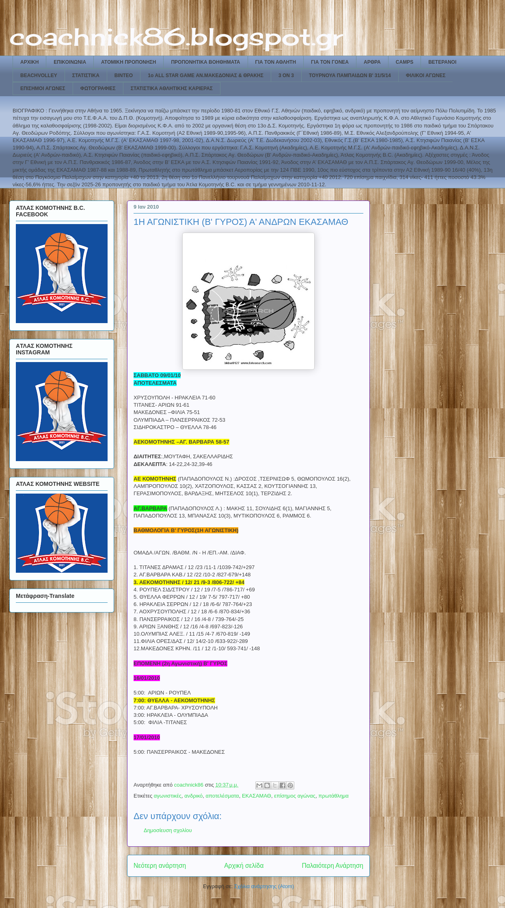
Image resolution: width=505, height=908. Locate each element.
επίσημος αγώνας (294, 796)
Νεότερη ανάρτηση (160, 865)
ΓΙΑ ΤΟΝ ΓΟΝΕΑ (330, 62)
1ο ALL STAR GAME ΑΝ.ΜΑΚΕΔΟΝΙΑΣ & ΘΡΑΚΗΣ (205, 75)
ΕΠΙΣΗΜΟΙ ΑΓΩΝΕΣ (42, 88)
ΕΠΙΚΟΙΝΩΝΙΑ (70, 62)
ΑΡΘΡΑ (372, 62)
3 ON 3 (286, 75)
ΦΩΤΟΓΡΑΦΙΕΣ (98, 88)
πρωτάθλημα (333, 796)
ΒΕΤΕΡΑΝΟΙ (442, 62)
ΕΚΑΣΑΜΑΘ (256, 796)
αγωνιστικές (167, 796)
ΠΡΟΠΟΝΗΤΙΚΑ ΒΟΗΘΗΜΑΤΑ (205, 62)
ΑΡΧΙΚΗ (29, 62)
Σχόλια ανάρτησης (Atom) (264, 886)
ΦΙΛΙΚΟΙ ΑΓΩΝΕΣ (426, 75)
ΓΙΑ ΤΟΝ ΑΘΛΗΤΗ (275, 62)
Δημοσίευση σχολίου (168, 830)
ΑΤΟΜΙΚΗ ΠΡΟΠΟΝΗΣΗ (128, 62)
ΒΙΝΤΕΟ (123, 75)
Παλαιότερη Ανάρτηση (332, 865)
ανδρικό (193, 796)
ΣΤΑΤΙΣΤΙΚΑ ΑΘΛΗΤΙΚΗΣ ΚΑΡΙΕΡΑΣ (172, 88)
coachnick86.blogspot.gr (176, 36)
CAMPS (404, 62)
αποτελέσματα (222, 796)
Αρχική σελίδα (243, 865)
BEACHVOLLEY (38, 75)
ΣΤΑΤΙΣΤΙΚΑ (85, 75)
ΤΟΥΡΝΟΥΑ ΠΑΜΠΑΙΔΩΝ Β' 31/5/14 (350, 75)
